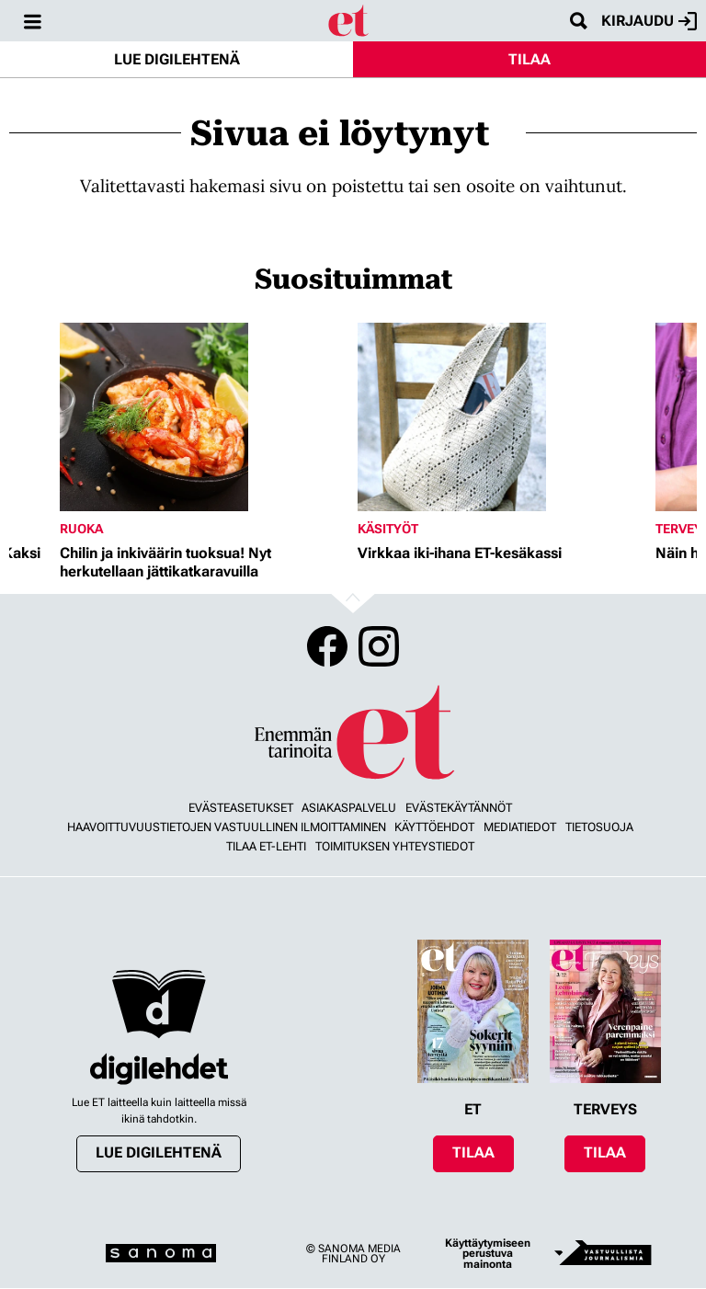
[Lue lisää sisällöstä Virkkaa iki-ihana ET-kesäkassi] (502, 417)
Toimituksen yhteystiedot (394, 846)
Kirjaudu (649, 21)
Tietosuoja (599, 827)
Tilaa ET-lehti (266, 846)
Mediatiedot (520, 827)
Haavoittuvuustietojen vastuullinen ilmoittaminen (226, 827)
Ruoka (81, 528)
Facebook (327, 646)
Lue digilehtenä (177, 59)
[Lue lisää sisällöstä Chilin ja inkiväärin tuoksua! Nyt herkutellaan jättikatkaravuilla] (204, 417)
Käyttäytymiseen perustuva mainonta (487, 1254)
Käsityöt (388, 528)
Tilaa (529, 59)
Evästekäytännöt (458, 808)
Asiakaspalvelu (349, 808)
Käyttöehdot (434, 827)
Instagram (379, 646)
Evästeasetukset (240, 808)
